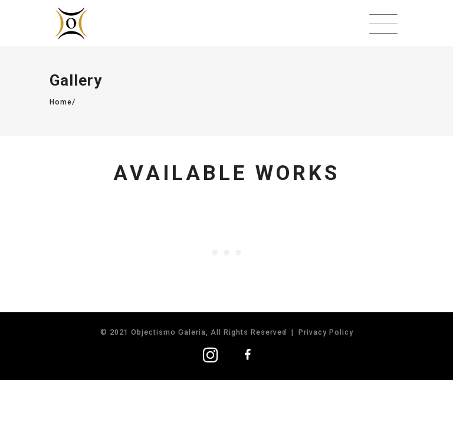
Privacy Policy (325, 332)
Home (61, 102)
